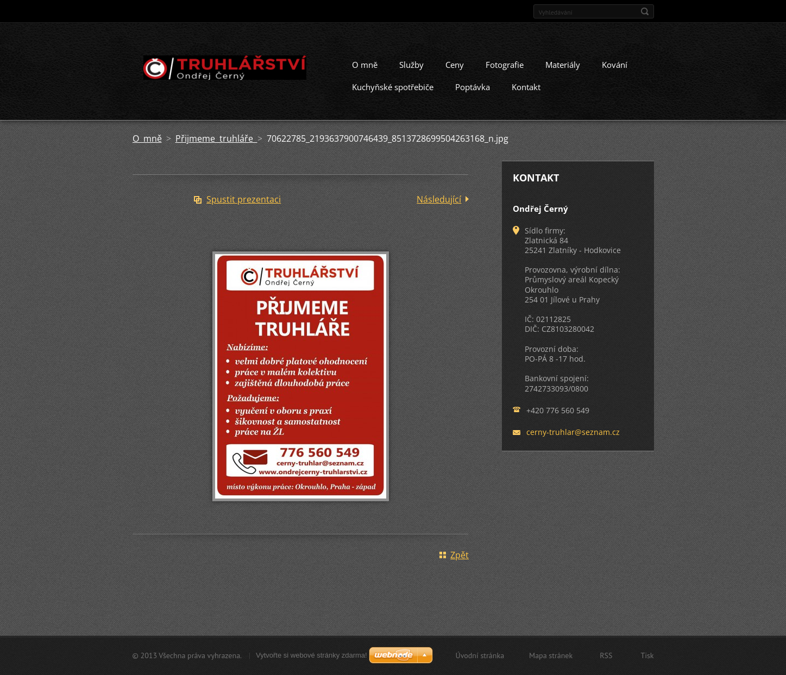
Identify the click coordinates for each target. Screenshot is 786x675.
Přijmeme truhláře (216, 142)
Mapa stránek (551, 655)
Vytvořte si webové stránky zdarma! (311, 655)
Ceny (454, 68)
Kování (614, 68)
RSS (606, 655)
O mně (365, 68)
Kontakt (526, 90)
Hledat (645, 11)
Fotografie (505, 68)
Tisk (646, 655)
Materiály (562, 68)
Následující (439, 203)
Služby (411, 68)
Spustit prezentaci (243, 203)
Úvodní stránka (480, 655)
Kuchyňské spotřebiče (392, 90)
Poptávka (472, 90)
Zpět (459, 559)
